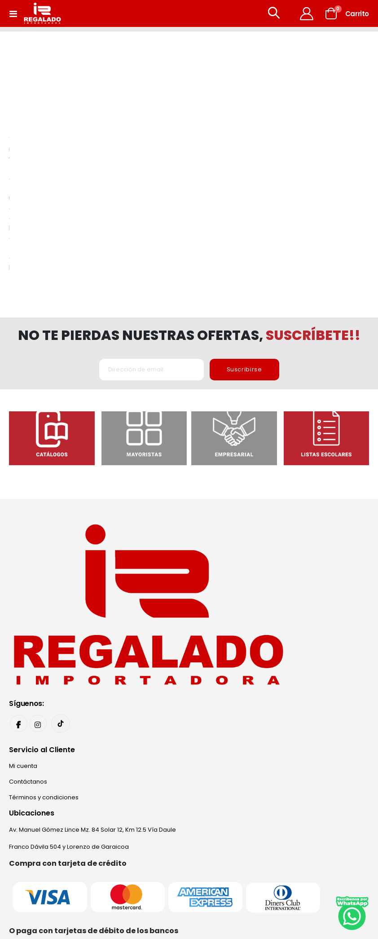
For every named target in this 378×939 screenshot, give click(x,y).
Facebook (19, 573)
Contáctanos (28, 632)
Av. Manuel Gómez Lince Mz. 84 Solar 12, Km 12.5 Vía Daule (92, 680)
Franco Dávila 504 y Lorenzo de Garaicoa (69, 697)
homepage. (290, 117)
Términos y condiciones (44, 648)
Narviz (302, 890)
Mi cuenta (23, 616)
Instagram (39, 573)
